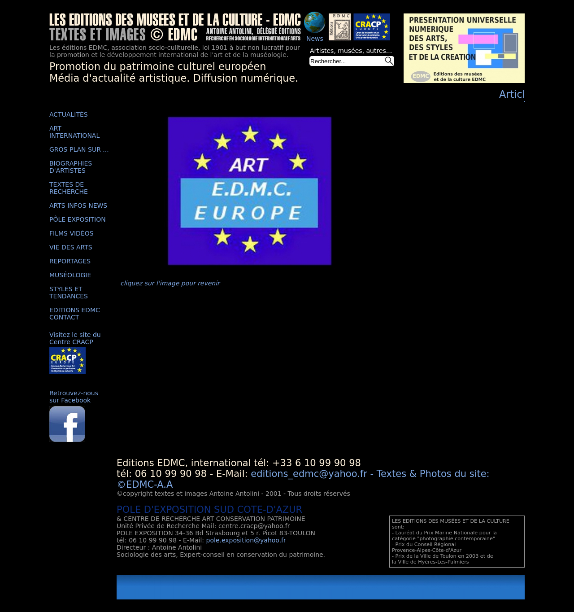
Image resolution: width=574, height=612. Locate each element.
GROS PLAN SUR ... (79, 149)
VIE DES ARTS (70, 247)
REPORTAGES (70, 261)
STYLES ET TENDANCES (68, 292)
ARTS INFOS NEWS (78, 205)
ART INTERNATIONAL (74, 132)
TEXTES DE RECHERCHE (68, 188)
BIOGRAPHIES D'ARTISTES (70, 167)
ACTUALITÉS (68, 114)
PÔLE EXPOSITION (77, 219)
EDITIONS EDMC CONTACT (74, 313)
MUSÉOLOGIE (70, 275)
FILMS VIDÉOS (71, 233)
